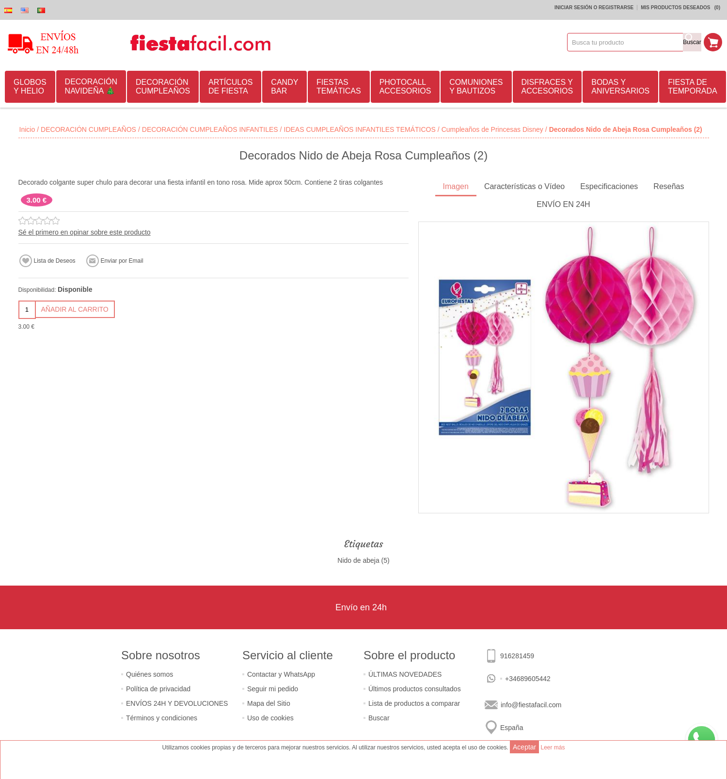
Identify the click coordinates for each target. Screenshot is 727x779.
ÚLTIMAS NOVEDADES (405, 674)
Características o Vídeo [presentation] (524, 186)
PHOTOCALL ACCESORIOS (405, 86)
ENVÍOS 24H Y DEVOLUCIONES (177, 703)
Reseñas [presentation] (668, 186)
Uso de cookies (270, 718)
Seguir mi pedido (272, 689)
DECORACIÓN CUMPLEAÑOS (163, 86)
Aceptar (524, 747)
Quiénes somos (149, 674)
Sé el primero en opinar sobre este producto (84, 232)
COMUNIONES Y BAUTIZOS (476, 86)
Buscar (379, 718)
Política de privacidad (158, 689)
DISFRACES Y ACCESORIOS (547, 86)
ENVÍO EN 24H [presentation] (563, 204)
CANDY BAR (284, 86)
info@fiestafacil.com (531, 705)
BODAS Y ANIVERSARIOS (620, 86)
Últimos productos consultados (414, 689)
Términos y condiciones (161, 718)
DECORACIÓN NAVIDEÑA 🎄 (91, 86)
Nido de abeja (358, 560)
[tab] (455, 187)
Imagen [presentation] (456, 186)
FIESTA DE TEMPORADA (692, 86)
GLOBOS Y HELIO (30, 86)
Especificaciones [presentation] (609, 186)
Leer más (552, 747)
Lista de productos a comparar (414, 703)
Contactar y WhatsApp (281, 674)
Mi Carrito (713, 42)
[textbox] (625, 42)
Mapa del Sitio (268, 703)
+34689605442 (528, 679)
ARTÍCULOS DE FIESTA (230, 86)
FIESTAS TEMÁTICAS (338, 86)
